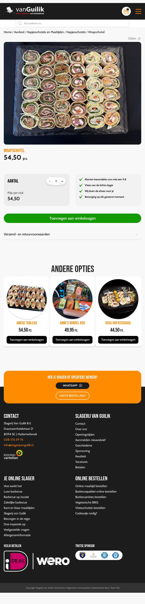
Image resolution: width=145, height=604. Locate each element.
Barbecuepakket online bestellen (96, 491)
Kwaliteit (80, 456)
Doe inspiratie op (14, 524)
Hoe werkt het (13, 486)
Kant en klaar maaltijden (19, 508)
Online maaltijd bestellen (91, 486)
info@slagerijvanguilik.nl (19, 445)
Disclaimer (60, 587)
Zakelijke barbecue (15, 502)
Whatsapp (70, 385)
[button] (138, 11)
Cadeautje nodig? (86, 513)
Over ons (81, 429)
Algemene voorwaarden (78, 587)
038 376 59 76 (13, 439)
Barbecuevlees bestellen (90, 497)
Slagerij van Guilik (15, 513)
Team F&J (114, 587)
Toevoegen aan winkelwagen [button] (27, 339)
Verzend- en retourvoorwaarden (27, 234)
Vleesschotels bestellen (90, 508)
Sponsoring (82, 451)
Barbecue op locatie (16, 497)
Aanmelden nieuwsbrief (90, 440)
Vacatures (81, 462)
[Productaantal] (56, 181)
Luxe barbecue (13, 491)
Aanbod (19, 32)
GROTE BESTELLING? (72, 395)
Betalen (80, 467)
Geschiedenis (83, 445)
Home (8, 32)
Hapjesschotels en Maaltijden (45, 32)
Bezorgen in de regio (17, 519)
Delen (132, 38)
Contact (80, 423)
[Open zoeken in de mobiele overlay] (72, 23)
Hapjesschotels (76, 32)
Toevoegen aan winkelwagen (72, 218)
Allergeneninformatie (17, 535)
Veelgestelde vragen (16, 529)
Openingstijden (85, 434)
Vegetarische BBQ (86, 502)
